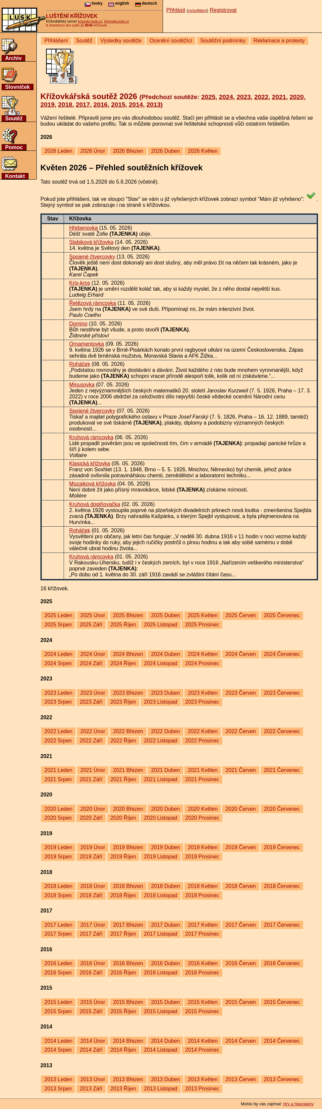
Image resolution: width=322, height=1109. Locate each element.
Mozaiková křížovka (92, 484)
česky (94, 3)
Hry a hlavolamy (298, 1103)
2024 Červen (241, 654)
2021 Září (91, 779)
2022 (261, 96)
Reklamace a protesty (279, 40)
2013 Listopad (161, 1088)
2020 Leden (58, 809)
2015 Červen (241, 1002)
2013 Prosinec (202, 1088)
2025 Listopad (161, 624)
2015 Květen (203, 1002)
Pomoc (14, 147)
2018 (65, 104)
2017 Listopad (161, 934)
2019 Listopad (161, 856)
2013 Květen (203, 1079)
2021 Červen (241, 770)
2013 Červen (241, 1079)
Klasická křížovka (89, 463)
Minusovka (81, 384)
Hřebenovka (83, 228)
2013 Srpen (58, 1088)
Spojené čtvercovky (92, 257)
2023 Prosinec (202, 702)
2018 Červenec (282, 886)
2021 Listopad (161, 779)
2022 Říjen (123, 740)
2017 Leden (58, 925)
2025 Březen (128, 615)
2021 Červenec (282, 770)
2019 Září (91, 856)
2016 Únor (92, 963)
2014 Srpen (58, 1050)
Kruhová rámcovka (91, 437)
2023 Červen (241, 693)
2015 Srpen (58, 1011)
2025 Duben (165, 615)
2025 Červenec (282, 615)
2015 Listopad (161, 1011)
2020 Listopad (161, 818)
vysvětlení (197, 10)
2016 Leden (58, 963)
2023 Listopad (161, 702)
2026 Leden (58, 151)
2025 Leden (58, 615)
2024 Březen (128, 654)
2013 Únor (92, 1079)
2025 (208, 96)
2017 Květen (203, 925)
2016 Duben (165, 963)
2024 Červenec (282, 654)
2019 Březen (128, 847)
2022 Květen (203, 731)
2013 (153, 104)
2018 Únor (92, 886)
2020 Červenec (282, 809)
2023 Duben (165, 693)
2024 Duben (165, 654)
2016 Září (91, 972)
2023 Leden (58, 693)
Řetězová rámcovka (92, 303)
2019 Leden (58, 847)
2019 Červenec (282, 847)
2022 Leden (58, 731)
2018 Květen (203, 886)
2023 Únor (92, 693)
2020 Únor (92, 809)
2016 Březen (128, 963)
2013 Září (91, 1088)
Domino (78, 323)
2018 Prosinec (202, 895)
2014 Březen (128, 1041)
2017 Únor (92, 925)
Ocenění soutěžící (170, 40)
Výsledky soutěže (121, 40)
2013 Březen (128, 1079)
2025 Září (91, 624)
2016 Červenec (282, 963)
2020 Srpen (58, 818)
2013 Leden (58, 1079)
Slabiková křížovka (91, 242)
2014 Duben (165, 1041)
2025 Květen (203, 615)
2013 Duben (165, 1079)
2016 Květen (203, 963)
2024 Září (91, 663)
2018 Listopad (161, 895)
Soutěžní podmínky (222, 40)
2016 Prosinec (202, 972)
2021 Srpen (58, 779)
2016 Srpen (58, 972)
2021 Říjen (123, 779)
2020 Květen (203, 809)
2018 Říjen (123, 895)
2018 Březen (128, 886)
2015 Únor (92, 1002)
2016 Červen (241, 963)
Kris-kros (79, 283)
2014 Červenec (282, 1041)
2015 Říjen (123, 1011)
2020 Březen (128, 809)
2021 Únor (92, 770)
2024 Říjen (123, 663)
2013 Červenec (282, 1079)
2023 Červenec (282, 693)
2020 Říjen (123, 818)
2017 (83, 104)
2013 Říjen (123, 1088)
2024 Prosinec (202, 663)
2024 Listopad (161, 663)
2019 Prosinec (202, 856)
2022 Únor (92, 731)
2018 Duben (165, 886)
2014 (136, 104)
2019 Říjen (123, 856)
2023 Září (91, 702)
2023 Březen (128, 693)
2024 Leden (58, 654)
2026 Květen (203, 151)
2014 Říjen (123, 1050)
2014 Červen (241, 1041)
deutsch (146, 3)
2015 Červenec (282, 1002)
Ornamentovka (86, 344)
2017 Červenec (282, 925)
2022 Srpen (58, 740)
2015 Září (91, 1011)
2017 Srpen (58, 934)
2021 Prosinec (202, 779)
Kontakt (15, 176)
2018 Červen (241, 886)
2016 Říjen (123, 972)
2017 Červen (241, 925)
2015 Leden (58, 1002)
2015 (118, 104)
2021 (279, 96)
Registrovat (223, 10)
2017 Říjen (123, 934)
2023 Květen (203, 693)
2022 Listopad (161, 740)
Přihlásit (175, 10)
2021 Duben (165, 770)
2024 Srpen (58, 663)
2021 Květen (203, 770)
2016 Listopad (161, 972)
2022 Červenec (282, 731)
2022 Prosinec (202, 740)
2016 (100, 104)
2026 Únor (92, 151)
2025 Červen (241, 615)
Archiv (13, 58)
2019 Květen (203, 847)
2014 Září (91, 1050)
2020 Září (91, 818)
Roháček (79, 364)
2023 (244, 96)
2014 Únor (92, 1041)
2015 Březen (128, 1002)
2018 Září (91, 895)
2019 (47, 104)
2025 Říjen (123, 624)
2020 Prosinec (202, 818)
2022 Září (91, 740)
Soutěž (14, 118)
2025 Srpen (58, 624)
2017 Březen (128, 925)
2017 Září (91, 934)
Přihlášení (56, 40)
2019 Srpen (58, 856)
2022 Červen (241, 731)
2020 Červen (241, 809)
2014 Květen (203, 1041)
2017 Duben (165, 925)
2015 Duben (165, 1002)
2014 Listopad (161, 1050)
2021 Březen (128, 770)
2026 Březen (128, 151)
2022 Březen (128, 731)
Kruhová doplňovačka (94, 504)
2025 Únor (92, 615)
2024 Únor (92, 654)
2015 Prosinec (202, 1011)
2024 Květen (203, 654)
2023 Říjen (123, 702)
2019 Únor (92, 847)
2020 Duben (165, 809)
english (118, 3)
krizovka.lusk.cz (116, 21)
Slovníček (17, 87)
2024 (226, 96)
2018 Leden (58, 886)
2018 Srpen (58, 895)
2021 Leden (58, 770)
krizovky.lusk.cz (90, 21)
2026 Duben (165, 151)
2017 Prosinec (202, 934)
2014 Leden (58, 1041)
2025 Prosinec (202, 624)
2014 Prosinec (202, 1050)
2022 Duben (165, 731)
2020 (297, 96)
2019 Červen (241, 847)
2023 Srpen (58, 702)
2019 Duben (165, 847)
